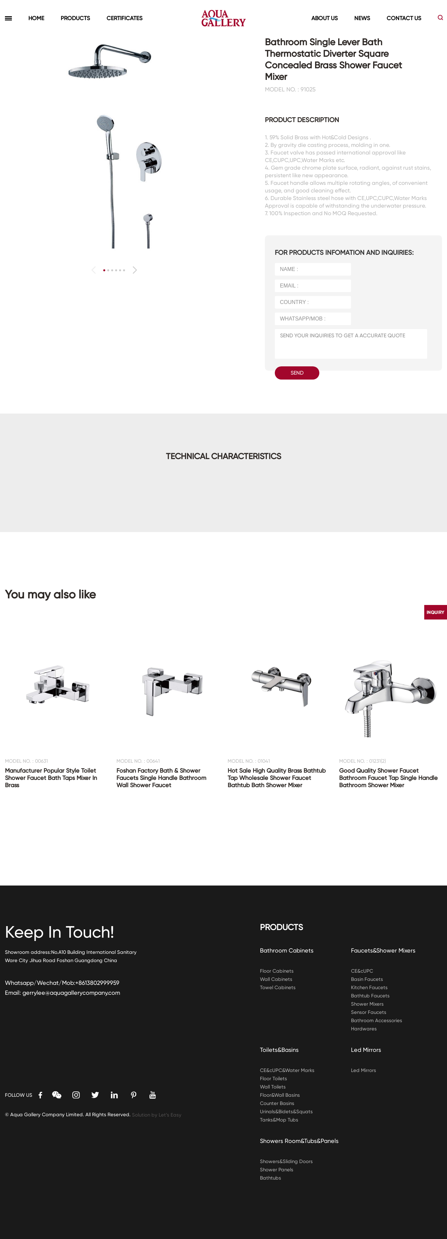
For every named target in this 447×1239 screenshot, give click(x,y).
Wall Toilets (273, 1087)
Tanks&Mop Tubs (279, 1120)
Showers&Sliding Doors (286, 1161)
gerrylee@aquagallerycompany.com (71, 992)
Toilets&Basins (279, 1049)
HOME (36, 18)
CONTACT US (404, 18)
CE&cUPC (362, 971)
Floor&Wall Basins (280, 1095)
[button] (135, 270)
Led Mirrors (366, 1049)
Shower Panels (276, 1170)
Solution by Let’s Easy (156, 1115)
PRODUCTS (75, 18)
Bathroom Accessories (376, 1020)
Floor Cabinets (277, 971)
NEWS (362, 18)
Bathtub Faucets (370, 996)
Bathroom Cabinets (286, 950)
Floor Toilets (273, 1079)
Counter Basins (277, 1103)
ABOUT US (324, 18)
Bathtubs (270, 1178)
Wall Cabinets (276, 979)
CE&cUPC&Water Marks (287, 1070)
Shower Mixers (367, 1004)
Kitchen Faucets (369, 987)
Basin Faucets (367, 979)
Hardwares (364, 1029)
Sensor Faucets (368, 1012)
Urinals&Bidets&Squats (286, 1112)
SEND (297, 373)
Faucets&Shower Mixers (383, 950)
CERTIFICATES (125, 18)
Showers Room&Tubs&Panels (299, 1140)
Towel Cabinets (278, 987)
